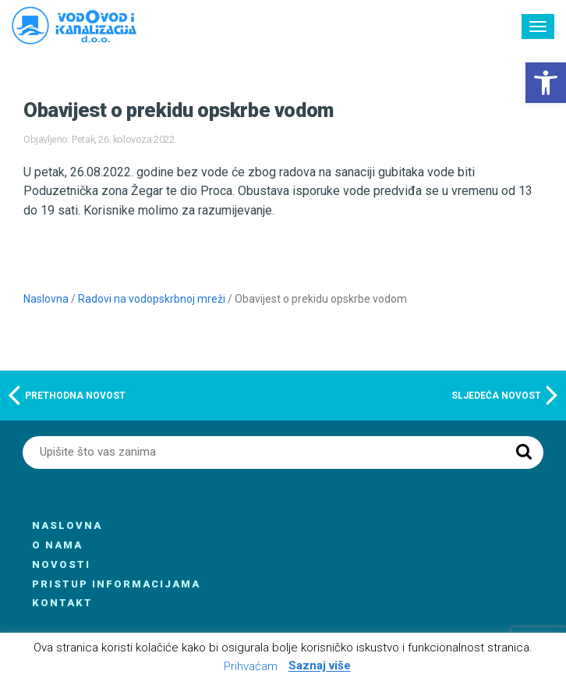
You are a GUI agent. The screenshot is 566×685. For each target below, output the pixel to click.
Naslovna (46, 299)
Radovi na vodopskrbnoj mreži (151, 299)
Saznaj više (319, 666)
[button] (545, 82)
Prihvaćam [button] (251, 666)
